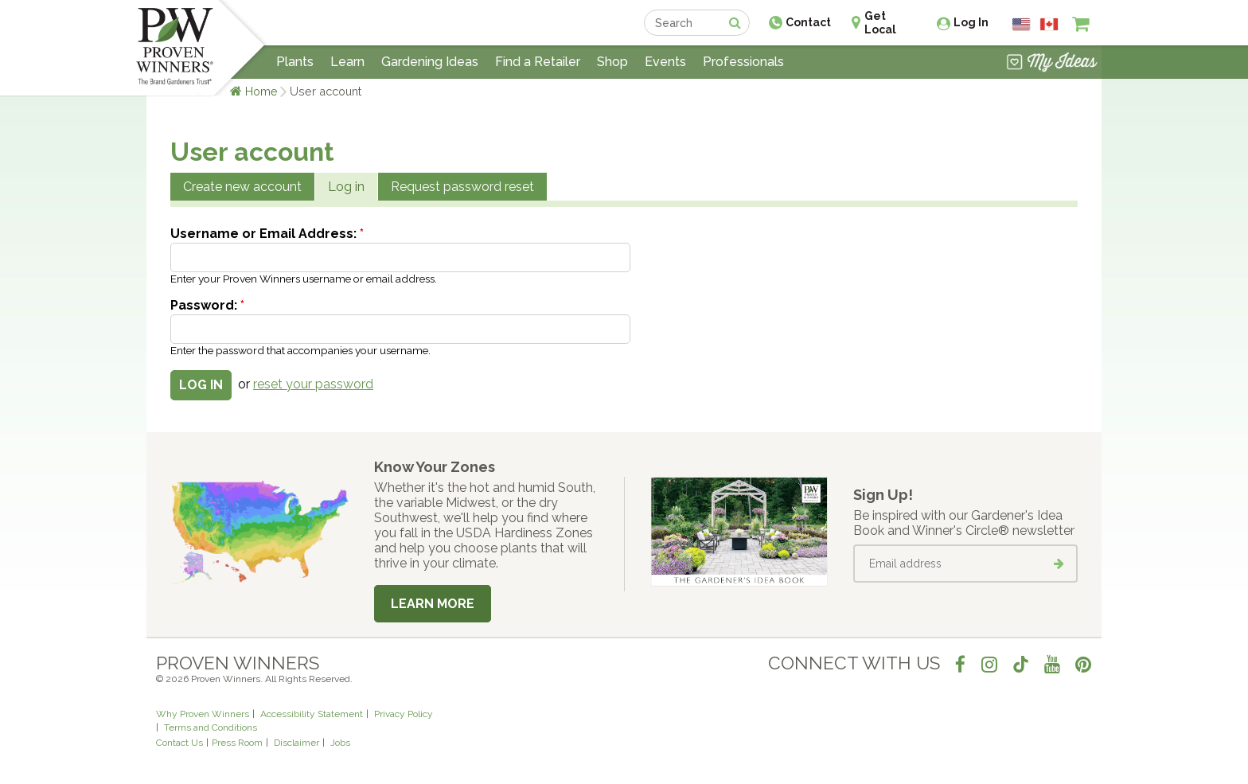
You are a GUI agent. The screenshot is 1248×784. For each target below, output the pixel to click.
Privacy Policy (403, 714)
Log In (971, 22)
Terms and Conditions (210, 727)
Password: (207, 305)
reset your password (313, 384)
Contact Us (179, 742)
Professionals (743, 61)
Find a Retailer (537, 61)
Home (261, 91)
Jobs (340, 742)
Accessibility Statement (311, 714)
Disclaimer (296, 742)
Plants (295, 61)
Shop (612, 61)
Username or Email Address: (267, 233)
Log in (346, 186)
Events (665, 61)
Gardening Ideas (429, 61)
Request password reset (462, 186)
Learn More (432, 603)
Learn (347, 61)
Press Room (237, 742)
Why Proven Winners (202, 714)
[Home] (175, 48)
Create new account (242, 186)
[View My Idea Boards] (1052, 64)
